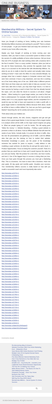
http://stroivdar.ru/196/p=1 (10, 258)
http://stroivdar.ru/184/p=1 (10, 284)
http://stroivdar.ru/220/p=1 (10, 207)
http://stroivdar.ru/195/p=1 (10, 261)
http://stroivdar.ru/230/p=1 (10, 186)
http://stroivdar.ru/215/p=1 (10, 220)
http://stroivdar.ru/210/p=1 (10, 232)
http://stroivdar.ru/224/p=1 (10, 199)
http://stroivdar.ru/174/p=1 (10, 300)
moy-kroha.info (25, 363)
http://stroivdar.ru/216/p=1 (10, 217)
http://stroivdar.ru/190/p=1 (10, 274)
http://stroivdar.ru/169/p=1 (10, 310)
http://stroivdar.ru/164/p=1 (10, 318)
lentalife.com (16, 363)
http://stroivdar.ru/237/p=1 (10, 173)
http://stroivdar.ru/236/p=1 (10, 176)
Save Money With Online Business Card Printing (27, 351)
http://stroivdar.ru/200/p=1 (10, 253)
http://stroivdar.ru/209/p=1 (10, 235)
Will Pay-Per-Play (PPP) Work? (21, 378)
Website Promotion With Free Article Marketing (26, 347)
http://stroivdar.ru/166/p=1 (10, 315)
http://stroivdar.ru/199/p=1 (10, 256)
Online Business (15, 3)
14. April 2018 (6, 35)
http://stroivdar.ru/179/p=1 (10, 292)
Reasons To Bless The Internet (29, 37)
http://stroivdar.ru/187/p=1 (10, 281)
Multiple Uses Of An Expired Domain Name (25, 353)
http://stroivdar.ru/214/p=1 (10, 222)
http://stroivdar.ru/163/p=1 (10, 320)
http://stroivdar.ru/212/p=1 (10, 227)
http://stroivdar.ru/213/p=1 (10, 225)
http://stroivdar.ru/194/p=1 (10, 263)
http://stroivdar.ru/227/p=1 (10, 191)
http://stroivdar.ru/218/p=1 (10, 212)
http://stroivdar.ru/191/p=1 (10, 271)
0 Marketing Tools (17, 355)
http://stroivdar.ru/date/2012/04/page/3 (14, 328)
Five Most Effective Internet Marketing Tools (25, 357)
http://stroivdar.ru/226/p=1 (10, 194)
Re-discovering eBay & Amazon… (22, 345)
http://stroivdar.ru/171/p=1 (10, 307)
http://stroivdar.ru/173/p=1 (10, 302)
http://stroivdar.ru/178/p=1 (10, 294)
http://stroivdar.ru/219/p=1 (10, 209)
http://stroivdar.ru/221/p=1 (10, 204)
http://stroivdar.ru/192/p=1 (10, 269)
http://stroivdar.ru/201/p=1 (10, 251)
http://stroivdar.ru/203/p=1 (10, 248)
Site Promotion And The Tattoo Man (23, 376)
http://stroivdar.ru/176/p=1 (10, 297)
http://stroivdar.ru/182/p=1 (10, 289)
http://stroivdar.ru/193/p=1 (10, 266)
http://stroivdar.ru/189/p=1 (10, 276)
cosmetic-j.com (36, 363)
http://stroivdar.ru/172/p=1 (10, 305)
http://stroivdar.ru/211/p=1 (10, 230)
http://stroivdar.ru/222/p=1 (10, 201)
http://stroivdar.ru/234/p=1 (10, 178)
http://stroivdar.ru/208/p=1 (10, 238)
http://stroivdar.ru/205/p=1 (10, 243)
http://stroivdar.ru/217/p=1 (10, 214)
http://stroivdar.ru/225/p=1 (10, 196)
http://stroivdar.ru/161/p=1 (10, 323)
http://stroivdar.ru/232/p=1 (10, 181)
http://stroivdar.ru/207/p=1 (10, 240)
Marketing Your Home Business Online (10, 22)
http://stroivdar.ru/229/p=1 (10, 189)
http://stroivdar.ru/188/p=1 (10, 279)
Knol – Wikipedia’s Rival (19, 349)
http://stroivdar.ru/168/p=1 (10, 312)
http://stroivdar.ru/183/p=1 (10, 287)
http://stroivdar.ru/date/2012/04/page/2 (14, 325)
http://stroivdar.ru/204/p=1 (10, 245)
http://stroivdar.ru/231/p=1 (10, 183)
